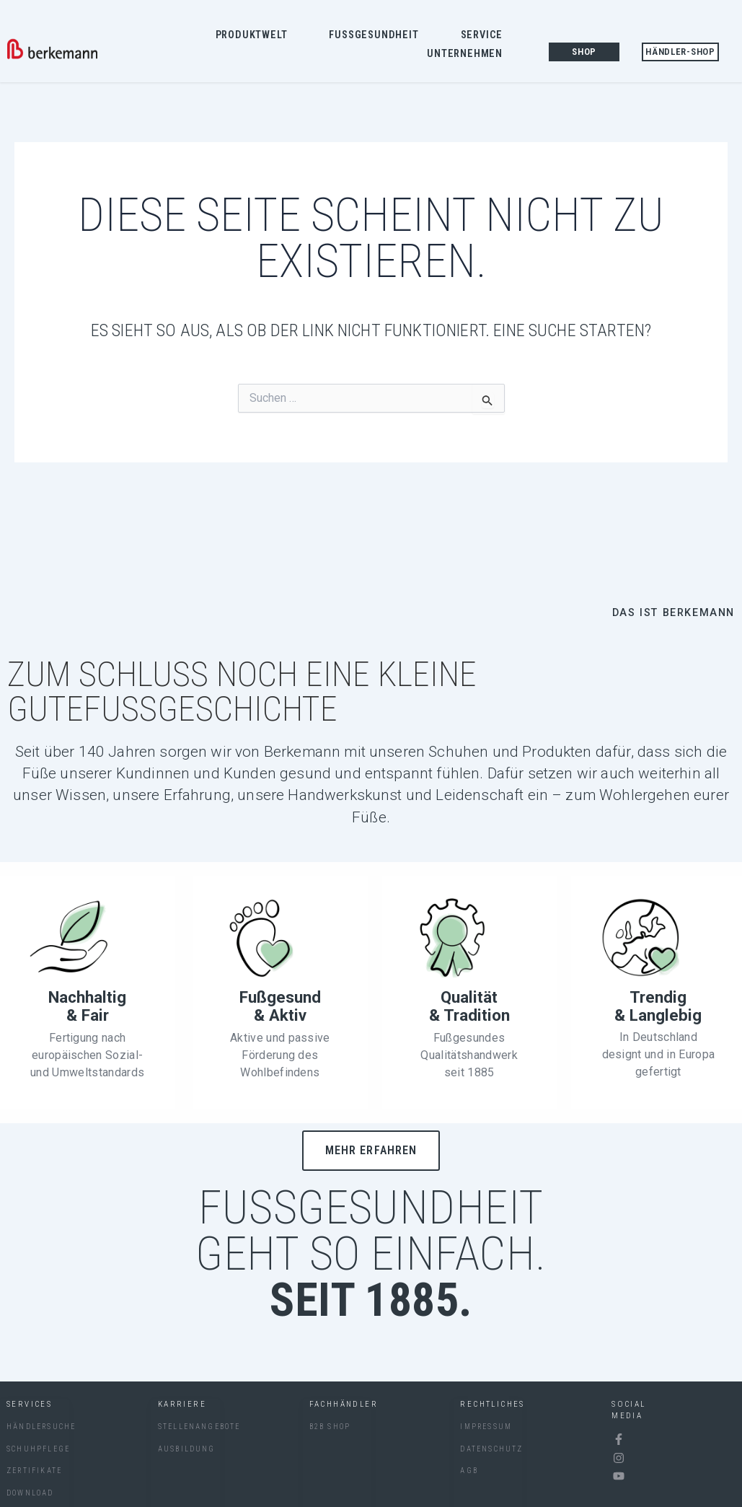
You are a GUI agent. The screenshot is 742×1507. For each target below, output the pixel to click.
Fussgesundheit (377, 35)
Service (486, 35)
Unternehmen (468, 54)
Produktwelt (255, 35)
